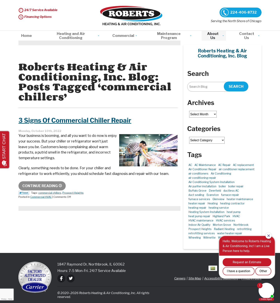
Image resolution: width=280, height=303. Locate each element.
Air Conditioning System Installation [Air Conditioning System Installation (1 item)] (211, 182)
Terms (10, 299)
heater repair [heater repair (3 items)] (196, 203)
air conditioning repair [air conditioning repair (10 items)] (202, 177)
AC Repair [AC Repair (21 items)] (224, 165)
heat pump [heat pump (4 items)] (234, 212)
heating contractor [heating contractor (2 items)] (232, 203)
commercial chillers (49, 192)
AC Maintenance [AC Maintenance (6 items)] (205, 165)
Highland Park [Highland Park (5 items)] (221, 216)
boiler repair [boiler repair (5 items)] (235, 186)
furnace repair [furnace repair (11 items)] (230, 194)
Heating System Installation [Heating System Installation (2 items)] (206, 212)
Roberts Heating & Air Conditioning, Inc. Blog (222, 53)
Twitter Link (23, 193)
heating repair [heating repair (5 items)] (197, 207)
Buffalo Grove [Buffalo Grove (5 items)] (197, 190)
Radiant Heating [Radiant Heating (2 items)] (224, 229)
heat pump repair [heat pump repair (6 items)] (199, 216)
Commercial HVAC (41, 196)
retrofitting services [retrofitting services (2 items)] (201, 233)
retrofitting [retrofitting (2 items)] (244, 229)
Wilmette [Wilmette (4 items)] (209, 237)
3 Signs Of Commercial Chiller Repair (80, 120)
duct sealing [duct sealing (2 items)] (196, 194)
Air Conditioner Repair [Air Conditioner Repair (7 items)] (202, 169)
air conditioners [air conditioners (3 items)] (198, 173)
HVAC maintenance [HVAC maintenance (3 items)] (201, 220)
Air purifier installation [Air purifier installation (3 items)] (202, 186)
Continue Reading (40, 186)
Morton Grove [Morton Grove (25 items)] (222, 224)
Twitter (71, 278)
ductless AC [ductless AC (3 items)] (231, 190)
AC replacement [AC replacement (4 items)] (243, 165)
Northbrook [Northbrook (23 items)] (240, 224)
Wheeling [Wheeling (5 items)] (194, 237)
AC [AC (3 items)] (190, 165)
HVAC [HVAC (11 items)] (236, 216)
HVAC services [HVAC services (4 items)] (225, 220)
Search (236, 86)
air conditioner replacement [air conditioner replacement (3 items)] (237, 169)
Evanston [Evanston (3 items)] (212, 194)
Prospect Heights (73, 192)
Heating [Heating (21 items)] (212, 203)
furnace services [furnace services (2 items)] (199, 199)
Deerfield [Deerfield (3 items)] (215, 190)
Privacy (3, 299)
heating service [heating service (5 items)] (219, 207)
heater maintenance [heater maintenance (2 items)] (240, 199)
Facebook (61, 278)
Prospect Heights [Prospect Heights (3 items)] (200, 229)
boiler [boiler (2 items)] (222, 186)
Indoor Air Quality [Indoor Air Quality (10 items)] (199, 224)
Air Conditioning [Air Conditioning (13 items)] (221, 173)
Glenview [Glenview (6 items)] (218, 199)
